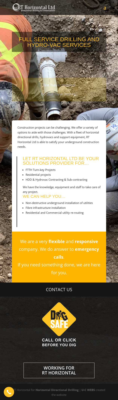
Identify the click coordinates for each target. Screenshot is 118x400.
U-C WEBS (88, 390)
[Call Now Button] (9, 392)
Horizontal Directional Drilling (57, 390)
